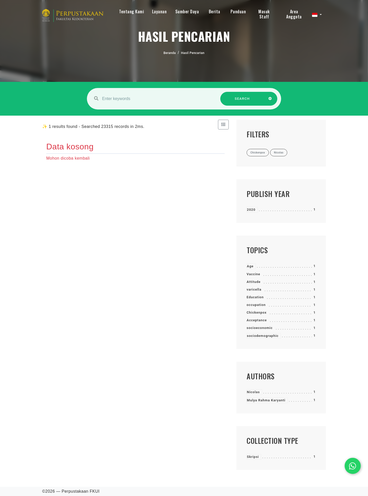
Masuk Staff (264, 14)
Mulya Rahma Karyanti (266, 400)
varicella (254, 289)
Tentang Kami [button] (131, 11)
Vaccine (253, 274)
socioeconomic (260, 328)
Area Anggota (294, 14)
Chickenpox (257, 312)
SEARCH (242, 101)
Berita (214, 11)
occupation (256, 305)
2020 (251, 210)
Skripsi (253, 457)
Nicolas (253, 392)
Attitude (254, 282)
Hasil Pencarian (193, 53)
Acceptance (257, 320)
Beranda (170, 53)
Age (250, 266)
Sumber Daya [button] (187, 11)
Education (255, 297)
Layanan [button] (159, 11)
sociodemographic (263, 336)
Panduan (238, 11)
